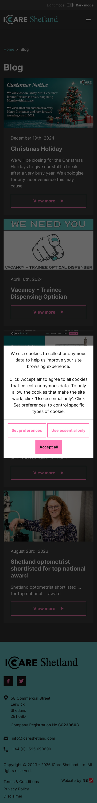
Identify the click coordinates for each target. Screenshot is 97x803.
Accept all (48, 447)
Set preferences (27, 430)
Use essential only (68, 430)
